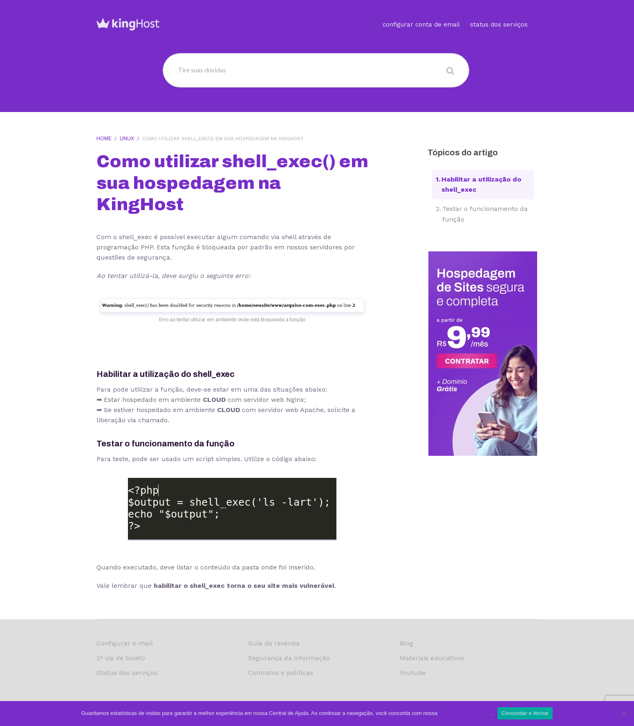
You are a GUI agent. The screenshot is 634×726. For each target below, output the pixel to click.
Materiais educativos (432, 658)
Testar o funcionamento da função (485, 214)
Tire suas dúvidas (202, 70)
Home (104, 138)
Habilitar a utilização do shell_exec (481, 184)
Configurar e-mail (124, 643)
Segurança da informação (289, 658)
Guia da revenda (274, 643)
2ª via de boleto (120, 658)
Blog (406, 643)
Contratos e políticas (280, 673)
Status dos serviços (499, 14)
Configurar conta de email (421, 14)
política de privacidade (465, 713)
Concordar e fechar (525, 713)
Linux (127, 138)
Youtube (413, 673)
